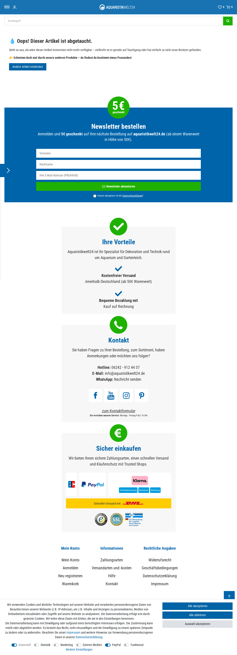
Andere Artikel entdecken (27, 66)
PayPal (116, 645)
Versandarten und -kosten (112, 568)
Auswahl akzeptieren (197, 624)
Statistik (45, 645)
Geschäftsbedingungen (160, 568)
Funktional (137, 645)
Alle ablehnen (197, 615)
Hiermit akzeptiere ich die (120, 195)
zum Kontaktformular (118, 411)
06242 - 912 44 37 (125, 367)
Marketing (66, 645)
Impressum (160, 583)
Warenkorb (70, 583)
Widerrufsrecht (160, 560)
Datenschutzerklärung (160, 576)
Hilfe (111, 576)
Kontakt (112, 583)
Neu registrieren (70, 576)
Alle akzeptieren (197, 606)
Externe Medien (92, 645)
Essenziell (25, 645)
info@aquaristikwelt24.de (125, 373)
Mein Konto (70, 560)
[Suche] (228, 21)
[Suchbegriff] (113, 21)
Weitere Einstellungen (79, 649)
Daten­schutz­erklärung (89, 637)
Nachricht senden (127, 379)
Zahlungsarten (111, 560)
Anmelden (70, 568)
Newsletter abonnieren (118, 186)
